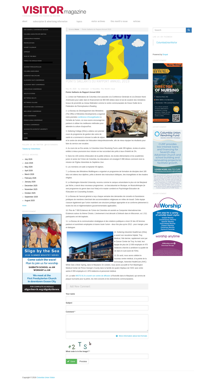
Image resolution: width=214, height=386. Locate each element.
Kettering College (30, 102)
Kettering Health (30, 98)
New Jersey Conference (32, 111)
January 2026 (30, 182)
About (24, 21)
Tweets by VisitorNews (31, 149)
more (24, 206)
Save (71, 361)
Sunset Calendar (30, 47)
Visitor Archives (98, 21)
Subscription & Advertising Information (52, 21)
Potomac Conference (31, 124)
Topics (81, 21)
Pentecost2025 (29, 43)
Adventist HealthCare (32, 75)
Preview (83, 361)
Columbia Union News (31, 71)
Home (77, 29)
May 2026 (29, 167)
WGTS (26, 133)
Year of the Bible (30, 56)
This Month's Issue (119, 21)
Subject (69, 303)
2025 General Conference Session (36, 29)
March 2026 (29, 174)
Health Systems (29, 93)
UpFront (27, 52)
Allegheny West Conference (34, 84)
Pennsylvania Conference (33, 120)
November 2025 (31, 189)
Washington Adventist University (36, 129)
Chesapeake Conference (33, 89)
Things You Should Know (38, 61)
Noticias (136, 21)
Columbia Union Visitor (46, 377)
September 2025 (31, 197)
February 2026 (30, 178)
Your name (70, 294)
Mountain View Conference (33, 107)
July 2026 (28, 159)
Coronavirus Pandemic (32, 38)
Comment (70, 312)
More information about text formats (131, 336)
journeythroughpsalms (32, 67)
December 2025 (31, 186)
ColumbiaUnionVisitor (166, 42)
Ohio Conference (30, 116)
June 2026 (29, 163)
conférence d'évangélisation (89, 117)
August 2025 (30, 200)
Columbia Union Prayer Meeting (35, 34)
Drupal (165, 54)
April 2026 (29, 171)
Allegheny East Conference (34, 80)
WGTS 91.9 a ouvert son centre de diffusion (93, 276)
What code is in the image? (78, 351)
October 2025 (30, 193)
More (40, 138)
